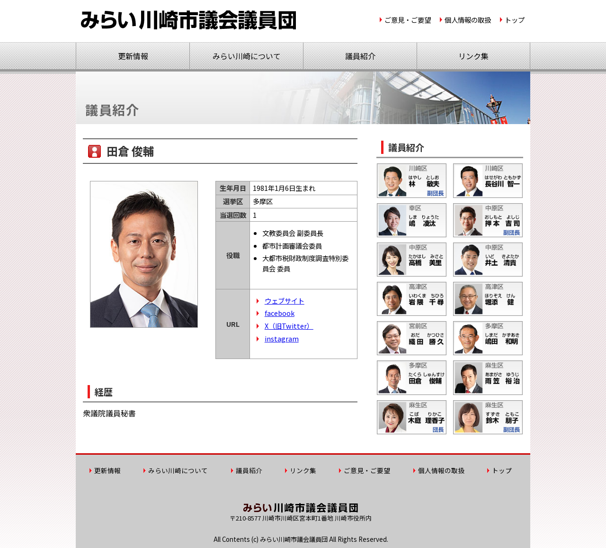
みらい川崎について (247, 56)
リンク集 (473, 56)
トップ (515, 20)
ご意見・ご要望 (407, 20)
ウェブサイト (284, 300)
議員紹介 (360, 56)
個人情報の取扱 (468, 20)
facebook (279, 313)
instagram (282, 338)
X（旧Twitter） (289, 326)
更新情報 (133, 56)
